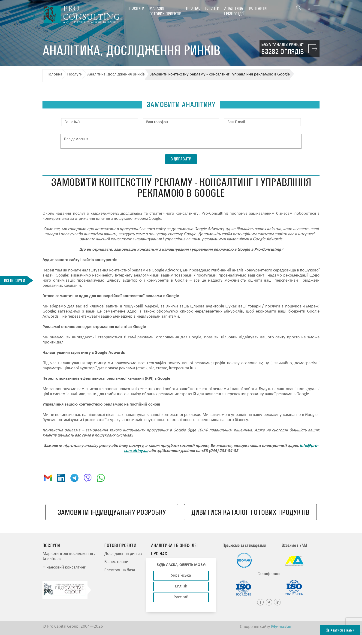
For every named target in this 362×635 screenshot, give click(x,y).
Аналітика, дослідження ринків (116, 74)
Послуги (137, 8)
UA (307, 8)
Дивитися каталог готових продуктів (250, 512)
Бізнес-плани (116, 562)
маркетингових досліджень (116, 213)
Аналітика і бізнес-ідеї (234, 11)
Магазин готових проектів (165, 11)
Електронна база (119, 570)
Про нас (193, 8)
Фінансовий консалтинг (64, 567)
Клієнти (212, 8)
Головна (55, 74)
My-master (281, 626)
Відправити (181, 159)
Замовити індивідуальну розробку (111, 512)
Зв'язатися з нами (340, 630)
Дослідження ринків (123, 554)
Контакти (258, 8)
